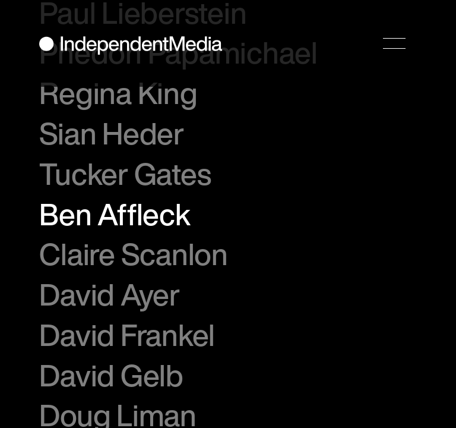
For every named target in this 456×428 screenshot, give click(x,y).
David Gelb (111, 375)
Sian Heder (111, 133)
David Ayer (109, 294)
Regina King (118, 93)
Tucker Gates (125, 174)
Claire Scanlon (133, 254)
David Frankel (127, 335)
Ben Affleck (114, 214)
